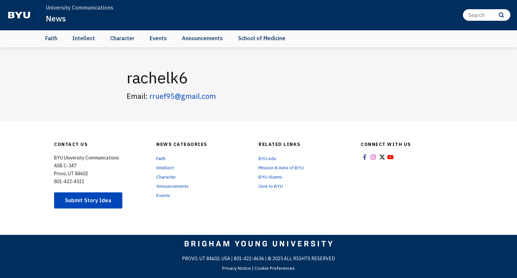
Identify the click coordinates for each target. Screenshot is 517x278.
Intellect (84, 38)
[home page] (19, 15)
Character (122, 38)
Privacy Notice (236, 268)
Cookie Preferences (275, 268)
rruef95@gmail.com (182, 96)
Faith (51, 38)
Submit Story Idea (88, 200)
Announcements (202, 38)
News (56, 18)
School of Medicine (262, 38)
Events (158, 38)
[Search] (486, 15)
